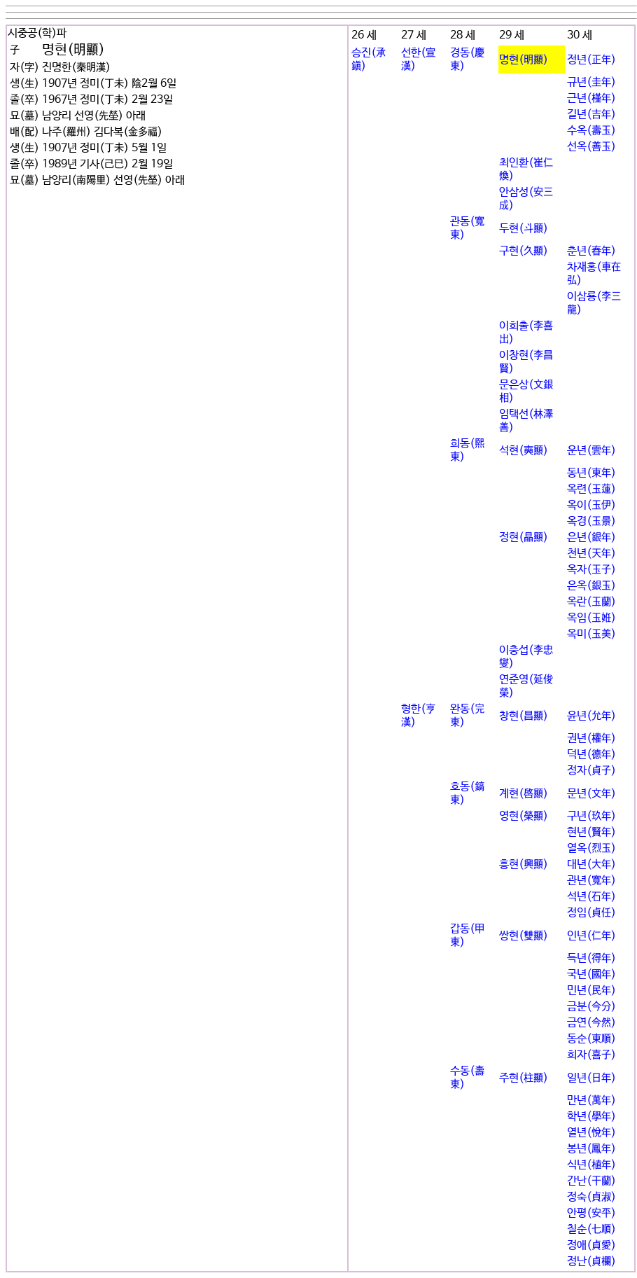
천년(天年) (591, 553)
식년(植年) (591, 1165)
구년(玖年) (591, 816)
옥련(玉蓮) (591, 489)
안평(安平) (591, 1213)
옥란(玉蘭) (591, 602)
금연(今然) (591, 1022)
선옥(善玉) (591, 146)
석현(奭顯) (523, 450)
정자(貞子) (591, 770)
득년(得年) (591, 958)
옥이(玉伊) (591, 505)
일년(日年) (591, 1078)
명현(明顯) (523, 60)
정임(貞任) (591, 912)
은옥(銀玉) (591, 585)
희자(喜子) (591, 1055)
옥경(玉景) (591, 521)
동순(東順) (591, 1039)
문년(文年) (591, 793)
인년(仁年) (591, 936)
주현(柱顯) (523, 1078)
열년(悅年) (591, 1132)
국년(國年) (591, 974)
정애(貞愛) (591, 1245)
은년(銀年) (591, 537)
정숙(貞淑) (591, 1197)
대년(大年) (591, 864)
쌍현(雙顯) (523, 936)
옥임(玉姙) (591, 618)
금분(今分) (591, 1006)
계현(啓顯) (523, 793)
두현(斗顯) (523, 228)
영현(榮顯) (523, 816)
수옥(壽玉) (591, 130)
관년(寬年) (591, 880)
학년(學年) (591, 1116)
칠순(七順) (591, 1229)
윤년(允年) (591, 716)
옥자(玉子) (591, 569)
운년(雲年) (591, 450)
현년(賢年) (591, 832)
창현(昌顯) (523, 716)
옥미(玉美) (591, 634)
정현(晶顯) (523, 537)
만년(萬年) (591, 1100)
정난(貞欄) (591, 1261)
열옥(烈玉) (591, 848)
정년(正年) (591, 60)
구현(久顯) (523, 251)
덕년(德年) (591, 754)
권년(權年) (591, 738)
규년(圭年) (591, 82)
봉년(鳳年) (591, 1148)
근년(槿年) (591, 98)
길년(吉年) (591, 114)
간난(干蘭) (591, 1181)
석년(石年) (591, 896)
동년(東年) (591, 473)
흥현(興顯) (523, 864)
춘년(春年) (591, 251)
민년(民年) (591, 990)
